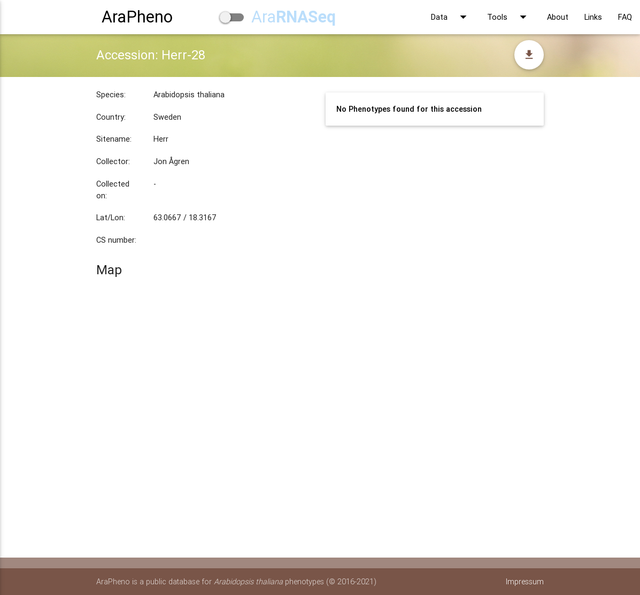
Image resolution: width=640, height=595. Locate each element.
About (557, 17)
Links (593, 17)
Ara (293, 17)
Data (451, 17)
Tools (509, 17)
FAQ (625, 17)
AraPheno (137, 17)
